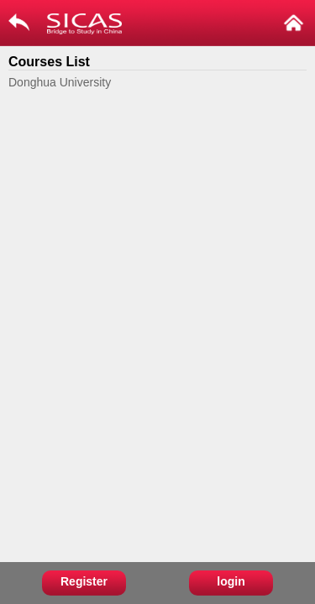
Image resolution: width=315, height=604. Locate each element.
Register (84, 581)
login (230, 581)
